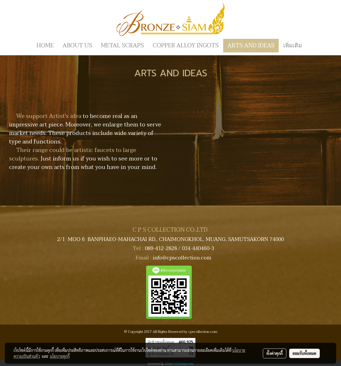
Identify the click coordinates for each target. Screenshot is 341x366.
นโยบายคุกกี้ (60, 356)
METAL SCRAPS (122, 45)
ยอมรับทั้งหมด (304, 353)
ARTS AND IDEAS (250, 45)
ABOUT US (77, 45)
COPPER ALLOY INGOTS (186, 45)
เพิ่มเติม (292, 45)
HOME (45, 45)
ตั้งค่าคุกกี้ (275, 353)
